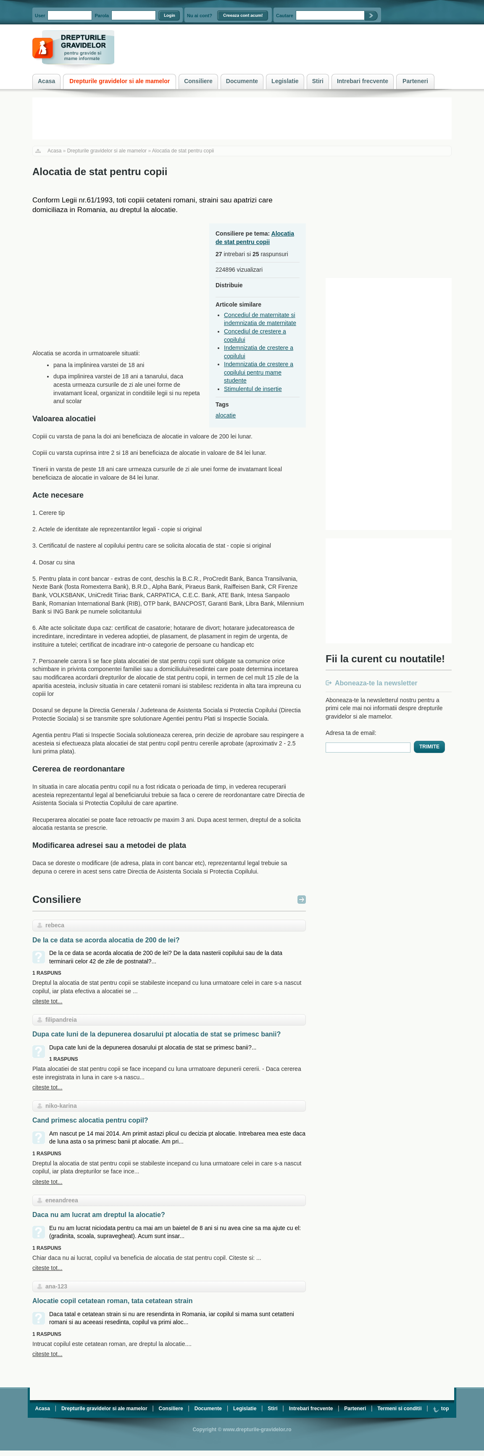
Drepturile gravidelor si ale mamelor (107, 151)
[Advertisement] (103, 282)
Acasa (54, 151)
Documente (208, 1408)
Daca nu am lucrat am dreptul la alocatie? (98, 1214)
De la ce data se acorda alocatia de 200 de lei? (105, 940)
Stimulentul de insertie (253, 389)
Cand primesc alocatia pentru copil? (90, 1120)
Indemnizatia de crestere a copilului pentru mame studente (258, 372)
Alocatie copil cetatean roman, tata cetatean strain (112, 1300)
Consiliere (56, 899)
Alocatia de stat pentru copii (183, 151)
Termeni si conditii (399, 1408)
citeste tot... (47, 1001)
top (441, 1408)
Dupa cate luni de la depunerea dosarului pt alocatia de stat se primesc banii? (156, 1034)
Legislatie (244, 1408)
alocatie (226, 415)
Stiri (272, 1408)
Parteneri (355, 1408)
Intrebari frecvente (311, 1408)
